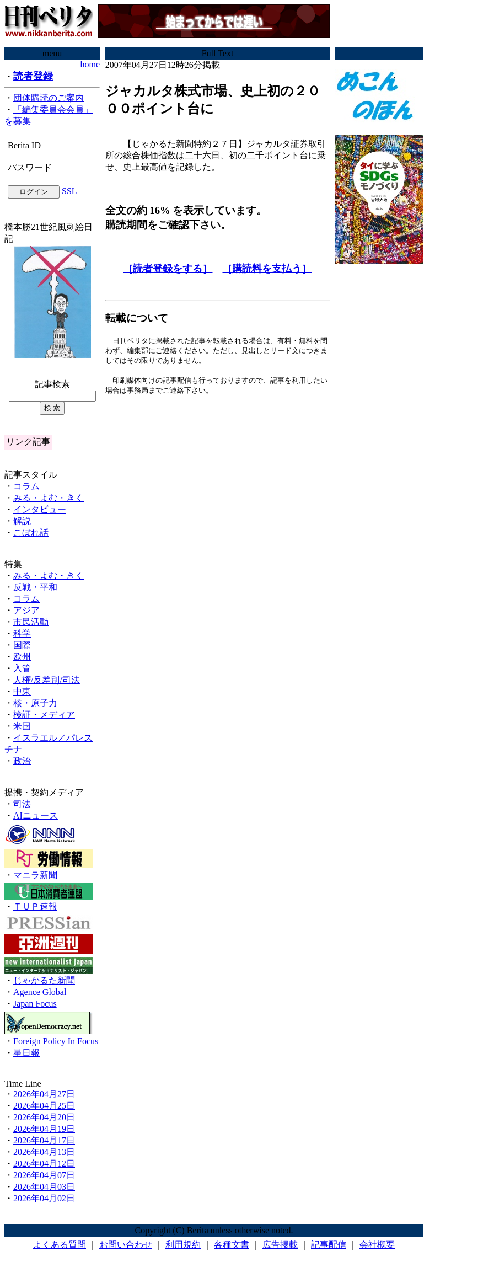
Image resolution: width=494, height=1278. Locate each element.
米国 (22, 726)
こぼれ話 (31, 532)
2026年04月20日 (44, 1117)
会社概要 (377, 1244)
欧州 (22, 656)
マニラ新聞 (35, 875)
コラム (26, 486)
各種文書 (231, 1244)
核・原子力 (35, 703)
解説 (22, 521)
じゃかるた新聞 (44, 980)
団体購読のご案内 (48, 98)
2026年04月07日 (44, 1175)
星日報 (26, 1052)
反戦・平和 (35, 587)
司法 (22, 804)
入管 (22, 668)
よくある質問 (59, 1244)
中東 (22, 691)
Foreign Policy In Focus (55, 1041)
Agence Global (39, 992)
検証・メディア (44, 714)
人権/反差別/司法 (46, 680)
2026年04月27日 (44, 1094)
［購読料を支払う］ (267, 268)
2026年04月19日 (44, 1128)
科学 (22, 633)
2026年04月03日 (44, 1186)
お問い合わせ (125, 1244)
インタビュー (39, 509)
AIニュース (35, 815)
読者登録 (33, 76)
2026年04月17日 (44, 1140)
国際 (22, 645)
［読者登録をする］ (167, 268)
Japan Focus (35, 1003)
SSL (69, 191)
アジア (26, 610)
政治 (22, 761)
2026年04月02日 (44, 1198)
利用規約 (183, 1244)
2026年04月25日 (44, 1105)
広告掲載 (280, 1244)
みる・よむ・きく (48, 497)
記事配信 (328, 1244)
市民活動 (31, 622)
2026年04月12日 (44, 1163)
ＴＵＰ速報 (35, 906)
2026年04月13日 (44, 1152)
